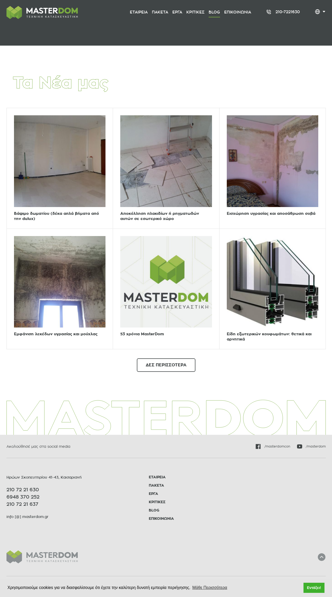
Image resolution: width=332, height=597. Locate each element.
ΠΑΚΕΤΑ (156, 485)
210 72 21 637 (22, 504)
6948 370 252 (22, 497)
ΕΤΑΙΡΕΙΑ (157, 477)
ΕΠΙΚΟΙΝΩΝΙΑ (161, 518)
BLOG (154, 510)
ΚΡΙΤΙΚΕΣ (157, 502)
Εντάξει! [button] (314, 588)
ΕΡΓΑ (153, 493)
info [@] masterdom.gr (27, 516)
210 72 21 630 (22, 490)
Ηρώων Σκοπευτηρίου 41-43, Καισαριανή (44, 477)
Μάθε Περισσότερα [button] (209, 587)
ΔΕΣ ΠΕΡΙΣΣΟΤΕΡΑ (166, 365)
